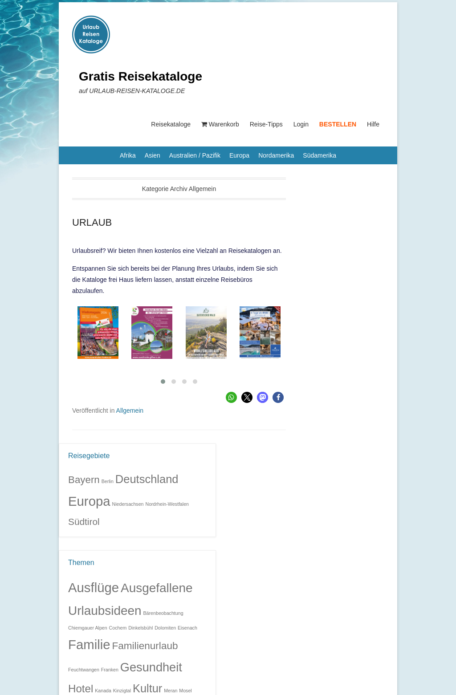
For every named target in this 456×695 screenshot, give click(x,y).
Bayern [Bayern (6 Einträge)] (84, 479)
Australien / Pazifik (194, 155)
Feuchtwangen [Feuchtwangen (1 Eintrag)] (83, 669)
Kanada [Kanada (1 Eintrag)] (103, 690)
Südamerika (319, 155)
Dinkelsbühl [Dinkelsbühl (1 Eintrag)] (140, 627)
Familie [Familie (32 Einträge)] (89, 644)
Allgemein (129, 410)
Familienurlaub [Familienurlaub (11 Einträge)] (145, 645)
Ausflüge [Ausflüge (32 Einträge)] (93, 587)
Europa (239, 155)
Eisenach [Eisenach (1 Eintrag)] (187, 627)
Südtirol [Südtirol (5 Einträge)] (84, 521)
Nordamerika (276, 155)
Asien (152, 155)
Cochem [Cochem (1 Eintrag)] (118, 627)
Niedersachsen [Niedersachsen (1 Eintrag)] (127, 504)
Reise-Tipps (266, 124)
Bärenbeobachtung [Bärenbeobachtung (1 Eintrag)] (163, 613)
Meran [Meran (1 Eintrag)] (170, 690)
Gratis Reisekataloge (140, 76)
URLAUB (92, 222)
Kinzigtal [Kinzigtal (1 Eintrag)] (122, 690)
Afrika (128, 155)
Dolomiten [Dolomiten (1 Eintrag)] (165, 627)
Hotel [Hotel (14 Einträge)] (80, 689)
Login (301, 124)
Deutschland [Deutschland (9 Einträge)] (147, 479)
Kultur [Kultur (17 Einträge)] (147, 688)
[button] (231, 397)
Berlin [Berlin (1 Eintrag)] (108, 481)
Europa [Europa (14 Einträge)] (89, 501)
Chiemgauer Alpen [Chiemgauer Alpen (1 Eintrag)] (87, 627)
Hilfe (373, 124)
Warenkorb (220, 124)
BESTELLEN (337, 124)
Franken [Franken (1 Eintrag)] (109, 669)
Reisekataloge (171, 124)
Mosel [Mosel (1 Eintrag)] (185, 690)
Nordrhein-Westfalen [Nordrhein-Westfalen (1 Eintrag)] (167, 504)
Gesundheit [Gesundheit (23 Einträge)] (151, 667)
